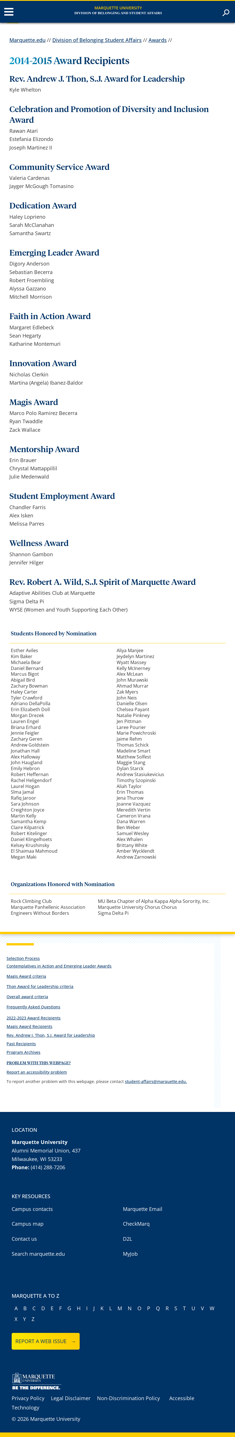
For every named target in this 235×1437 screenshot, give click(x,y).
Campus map (28, 1223)
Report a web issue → (45, 1341)
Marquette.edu (27, 40)
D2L (127, 1238)
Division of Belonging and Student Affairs (118, 13)
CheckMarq (136, 1223)
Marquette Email (142, 1209)
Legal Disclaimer (70, 1398)
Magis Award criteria (26, 976)
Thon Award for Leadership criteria (40, 986)
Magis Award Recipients (29, 1026)
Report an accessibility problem (37, 1072)
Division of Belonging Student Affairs (97, 40)
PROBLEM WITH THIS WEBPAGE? (39, 1063)
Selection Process (23, 958)
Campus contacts (32, 1209)
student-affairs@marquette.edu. (156, 1081)
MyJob (130, 1253)
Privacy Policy (28, 1398)
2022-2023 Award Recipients (34, 1018)
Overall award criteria (27, 996)
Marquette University (118, 7)
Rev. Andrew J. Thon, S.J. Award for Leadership (51, 1035)
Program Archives (23, 1052)
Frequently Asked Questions (33, 1007)
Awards (158, 40)
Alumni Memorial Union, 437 (46, 1150)
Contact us (24, 1238)
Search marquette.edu (38, 1253)
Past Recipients (21, 1043)
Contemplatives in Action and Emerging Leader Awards (59, 966)
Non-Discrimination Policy (128, 1398)
